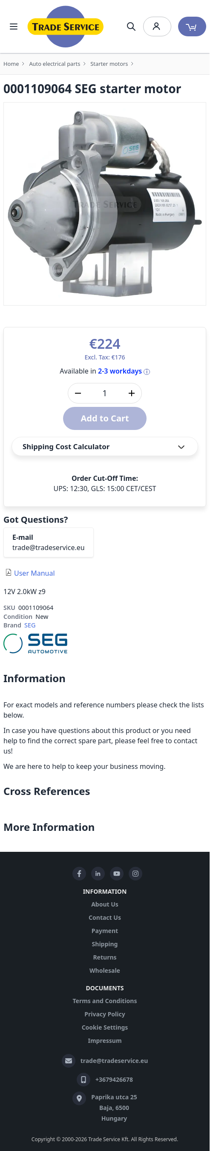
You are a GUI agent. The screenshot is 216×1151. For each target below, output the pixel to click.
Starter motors (109, 64)
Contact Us (105, 917)
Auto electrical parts (54, 64)
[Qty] (105, 393)
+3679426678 (114, 1079)
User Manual (34, 573)
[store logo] (65, 26)
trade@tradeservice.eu (48, 547)
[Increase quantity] (131, 393)
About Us (104, 904)
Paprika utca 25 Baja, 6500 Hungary (114, 1107)
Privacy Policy (104, 1014)
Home (11, 64)
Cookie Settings (105, 1027)
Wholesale (104, 970)
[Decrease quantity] (77, 393)
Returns (104, 957)
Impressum (104, 1040)
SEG (29, 625)
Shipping (105, 944)
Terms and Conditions (104, 1001)
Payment (105, 931)
